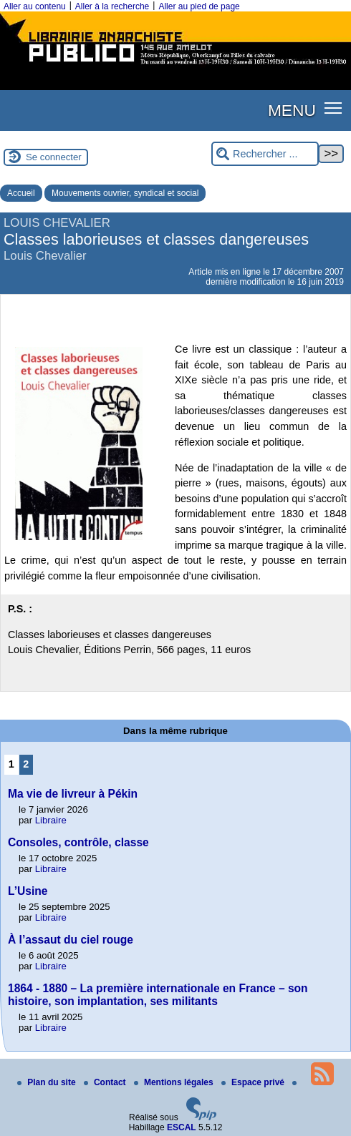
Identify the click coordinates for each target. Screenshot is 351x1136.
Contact (106, 1082)
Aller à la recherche (112, 6)
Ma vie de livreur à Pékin (73, 794)
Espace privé (254, 1082)
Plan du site (47, 1082)
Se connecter (54, 157)
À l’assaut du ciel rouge (70, 940)
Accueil (21, 193)
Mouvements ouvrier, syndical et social (125, 193)
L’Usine (27, 891)
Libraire (51, 820)
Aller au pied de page (198, 6)
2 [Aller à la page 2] (26, 764)
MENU (292, 110)
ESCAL (181, 1127)
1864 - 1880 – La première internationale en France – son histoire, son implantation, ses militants (158, 994)
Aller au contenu (35, 6)
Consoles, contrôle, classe (78, 842)
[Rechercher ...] (265, 154)
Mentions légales (175, 1082)
